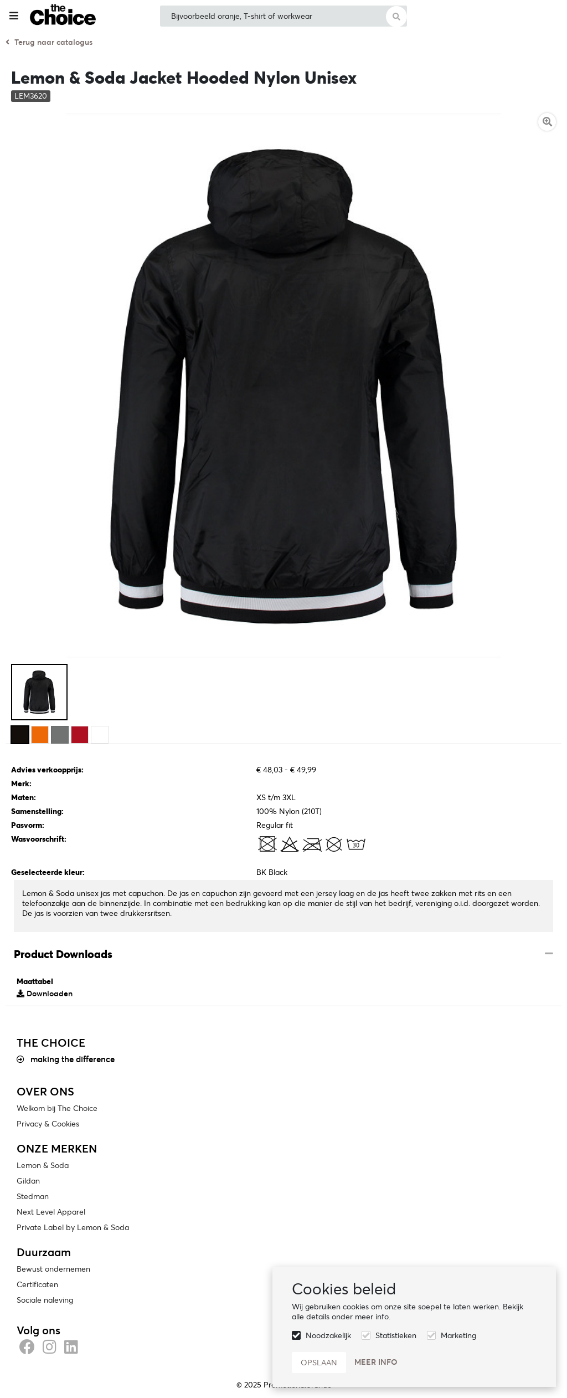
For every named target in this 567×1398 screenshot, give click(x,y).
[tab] (283, 954)
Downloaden (45, 993)
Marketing (458, 1335)
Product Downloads (63, 954)
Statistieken (395, 1335)
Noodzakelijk (328, 1335)
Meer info (376, 1362)
